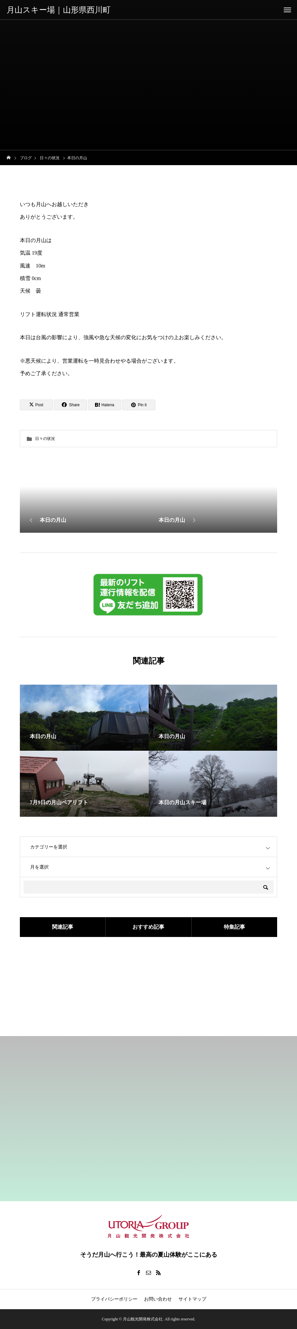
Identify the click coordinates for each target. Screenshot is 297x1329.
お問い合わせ (158, 1299)
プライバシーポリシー (114, 1299)
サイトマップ (192, 1299)
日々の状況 (45, 438)
